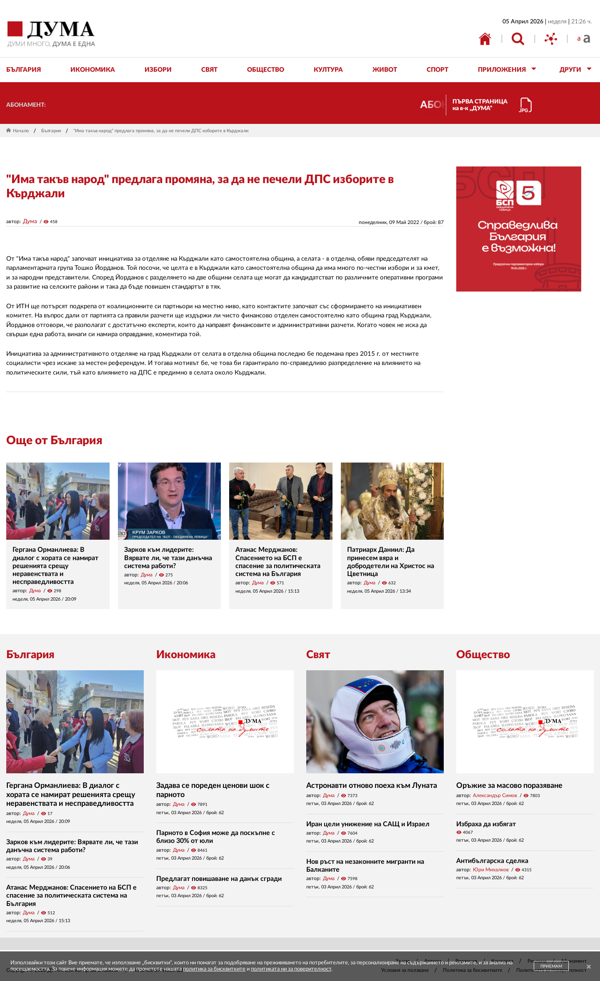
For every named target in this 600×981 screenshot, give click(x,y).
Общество (483, 654)
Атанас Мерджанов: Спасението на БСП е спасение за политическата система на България (71, 895)
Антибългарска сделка (492, 861)
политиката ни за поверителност (291, 969)
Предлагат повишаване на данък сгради (219, 878)
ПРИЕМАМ (551, 966)
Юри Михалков (491, 869)
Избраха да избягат (486, 824)
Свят (318, 654)
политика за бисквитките (214, 969)
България (51, 130)
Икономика (185, 654)
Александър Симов (495, 795)
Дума (30, 221)
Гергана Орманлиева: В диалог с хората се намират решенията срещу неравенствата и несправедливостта (55, 565)
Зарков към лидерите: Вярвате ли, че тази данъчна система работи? (168, 557)
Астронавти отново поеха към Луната (371, 786)
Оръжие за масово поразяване (509, 786)
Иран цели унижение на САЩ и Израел (368, 824)
